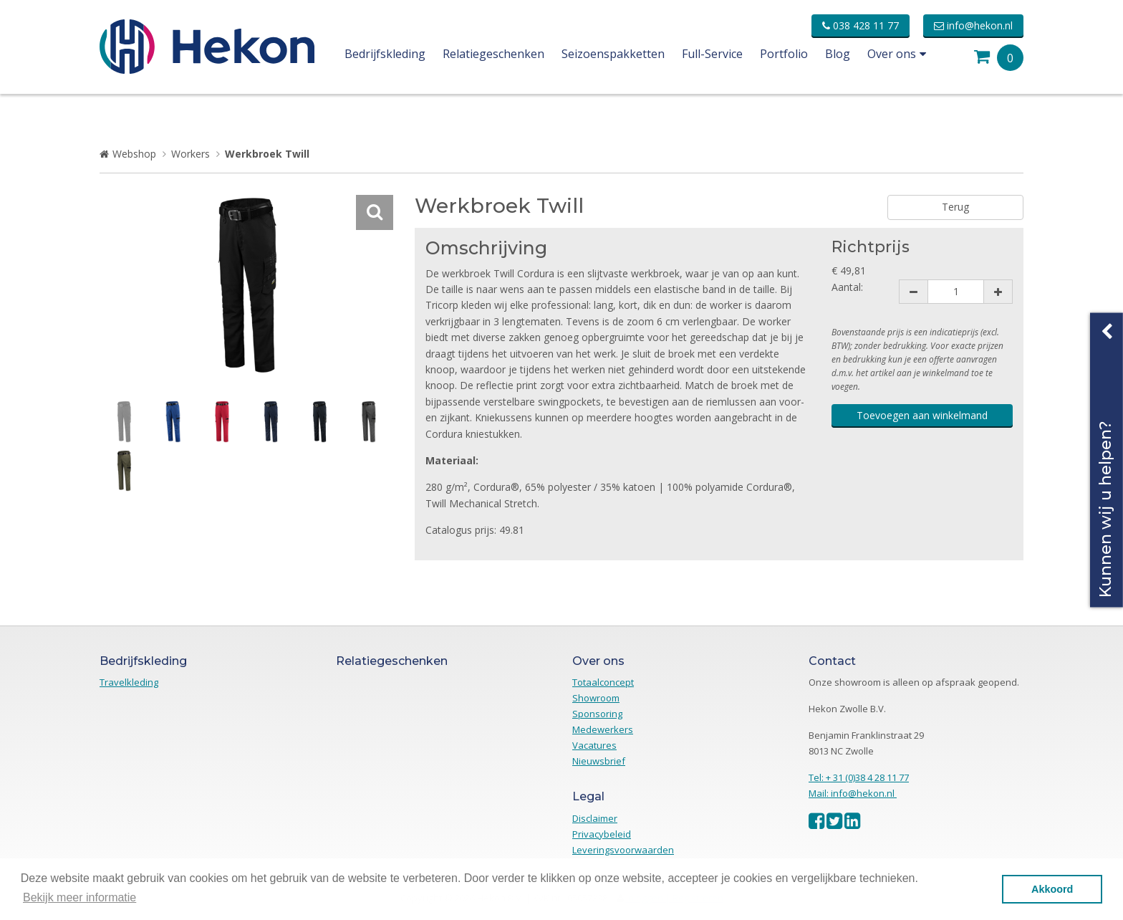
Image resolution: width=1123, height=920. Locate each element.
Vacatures (594, 745)
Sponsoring (597, 713)
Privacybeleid (601, 834)
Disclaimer (594, 818)
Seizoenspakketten (613, 54)
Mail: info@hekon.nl (853, 793)
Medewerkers (602, 729)
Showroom (596, 697)
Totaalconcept (603, 682)
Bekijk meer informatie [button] (79, 897)
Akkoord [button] (1052, 889)
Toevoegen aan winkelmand (922, 415)
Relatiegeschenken (493, 54)
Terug (955, 207)
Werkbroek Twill (267, 153)
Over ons (896, 54)
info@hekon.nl (973, 25)
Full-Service (712, 54)
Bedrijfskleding (384, 54)
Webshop (134, 153)
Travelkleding (129, 682)
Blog (837, 54)
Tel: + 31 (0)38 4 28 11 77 (859, 777)
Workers (190, 153)
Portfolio (784, 54)
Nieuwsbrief (598, 760)
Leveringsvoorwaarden (623, 849)
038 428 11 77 (860, 25)
